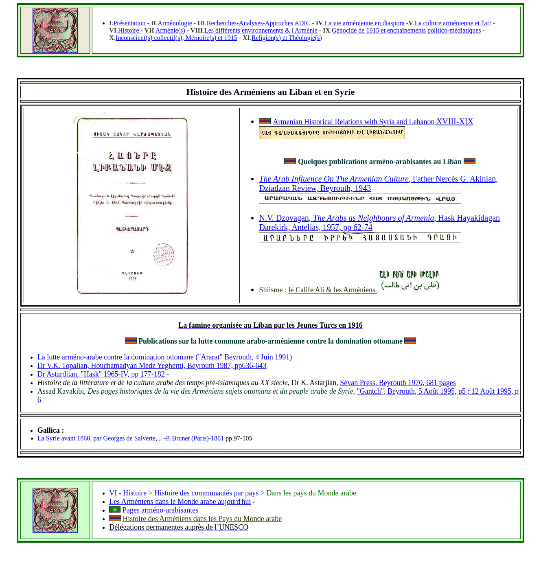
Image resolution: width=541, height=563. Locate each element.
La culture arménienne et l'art (453, 23)
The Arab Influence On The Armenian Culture (333, 178)
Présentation (129, 23)
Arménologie (175, 23)
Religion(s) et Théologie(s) (287, 37)
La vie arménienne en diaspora (364, 23)
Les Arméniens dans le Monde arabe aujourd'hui (180, 501)
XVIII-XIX (454, 121)
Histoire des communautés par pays (206, 493)
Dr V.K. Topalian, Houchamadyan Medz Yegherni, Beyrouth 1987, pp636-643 (152, 365)
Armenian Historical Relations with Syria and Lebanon (354, 122)
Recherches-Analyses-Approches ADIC (259, 23)
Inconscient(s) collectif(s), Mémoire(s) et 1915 (176, 37)
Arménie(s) (170, 30)
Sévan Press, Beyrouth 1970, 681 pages (398, 383)
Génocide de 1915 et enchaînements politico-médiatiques (406, 30)
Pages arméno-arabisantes (160, 510)
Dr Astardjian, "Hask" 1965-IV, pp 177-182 (101, 374)
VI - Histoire (128, 493)
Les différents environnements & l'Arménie (261, 30)
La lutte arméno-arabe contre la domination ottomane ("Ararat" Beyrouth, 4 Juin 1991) (164, 357)
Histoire (129, 30)
